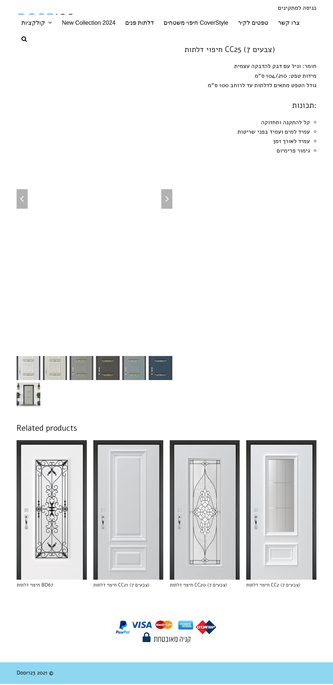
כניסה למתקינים (297, 8)
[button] (24, 39)
